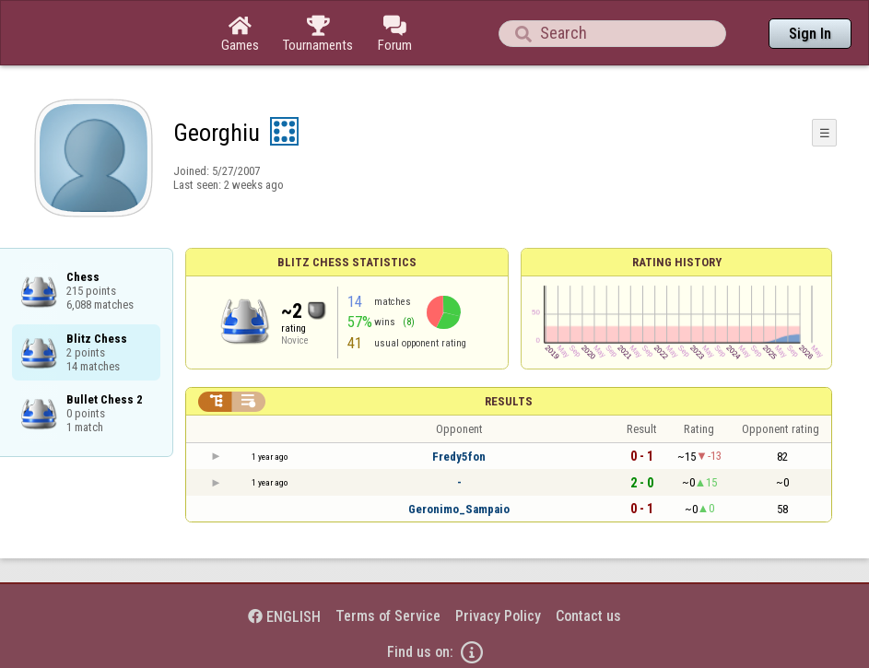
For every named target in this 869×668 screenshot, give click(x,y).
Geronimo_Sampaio (459, 509)
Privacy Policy (498, 616)
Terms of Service (387, 616)
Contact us (588, 616)
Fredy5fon (459, 456)
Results (509, 401)
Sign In (810, 33)
